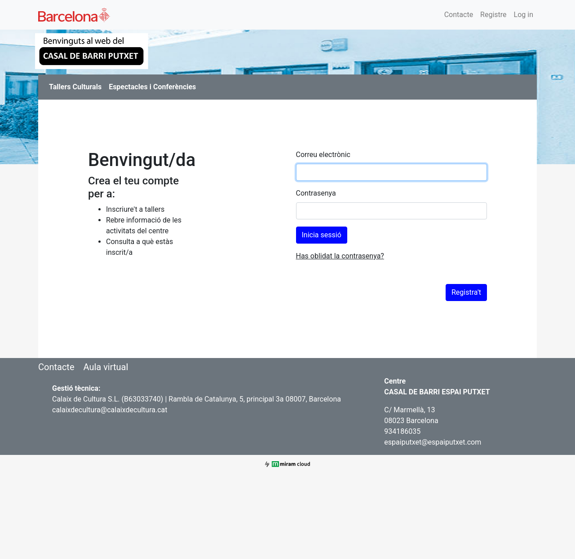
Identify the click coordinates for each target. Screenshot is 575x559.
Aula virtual (105, 367)
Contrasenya (316, 193)
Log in (523, 14)
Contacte (458, 14)
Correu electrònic (323, 154)
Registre (493, 14)
